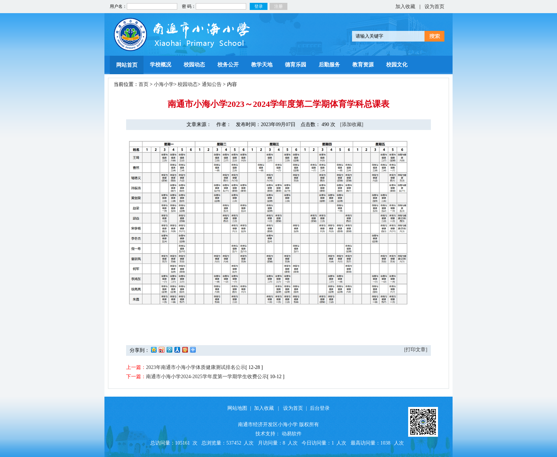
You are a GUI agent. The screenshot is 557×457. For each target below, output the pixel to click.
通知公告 (212, 84)
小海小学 (164, 84)
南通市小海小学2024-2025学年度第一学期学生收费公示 (206, 376)
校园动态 (194, 64)
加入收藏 (405, 6)
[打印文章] (415, 349)
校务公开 (228, 64)
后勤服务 (329, 64)
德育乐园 (295, 64)
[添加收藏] (351, 124)
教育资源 (363, 64)
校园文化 (396, 64)
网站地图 (237, 408)
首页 (143, 84)
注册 (278, 6)
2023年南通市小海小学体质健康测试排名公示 (195, 367)
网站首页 (126, 65)
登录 (258, 6)
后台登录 (320, 408)
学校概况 (160, 64)
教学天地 (261, 64)
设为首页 (434, 6)
